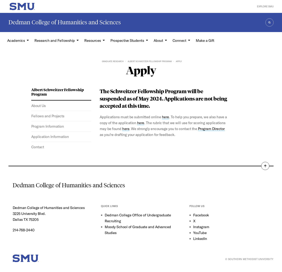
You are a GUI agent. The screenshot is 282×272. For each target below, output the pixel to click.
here (165, 117)
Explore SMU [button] (265, 6)
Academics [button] (16, 40)
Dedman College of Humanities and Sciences (64, 22)
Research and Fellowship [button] (55, 40)
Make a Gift (205, 40)
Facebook (201, 215)
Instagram (201, 226)
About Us (38, 105)
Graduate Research (113, 61)
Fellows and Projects (47, 116)
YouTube (200, 232)
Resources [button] (93, 40)
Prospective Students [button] (127, 40)
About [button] (159, 40)
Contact (37, 147)
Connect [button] (180, 40)
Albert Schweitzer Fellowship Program (150, 61)
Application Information (50, 136)
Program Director (211, 128)
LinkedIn (200, 238)
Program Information (47, 126)
